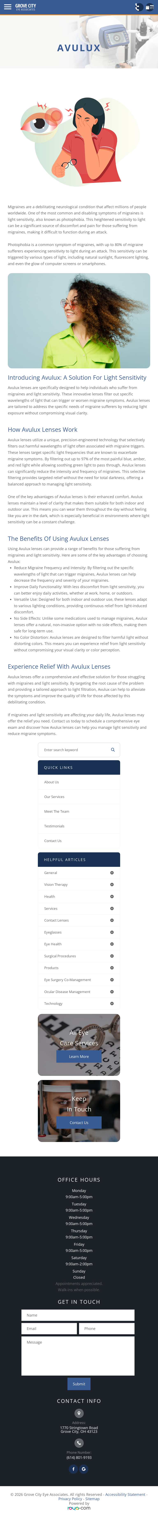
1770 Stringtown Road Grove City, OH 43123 (79, 1429)
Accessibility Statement (125, 1494)
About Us (51, 782)
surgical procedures (60, 956)
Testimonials (54, 826)
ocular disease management (67, 991)
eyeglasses (53, 932)
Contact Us (53, 840)
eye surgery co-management (67, 979)
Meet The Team (56, 811)
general (50, 872)
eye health (53, 944)
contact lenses (56, 920)
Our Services (54, 796)
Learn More (79, 1056)
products (51, 967)
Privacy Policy (70, 1498)
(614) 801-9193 (79, 1457)
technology (53, 1003)
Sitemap (92, 1498)
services (50, 908)
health (49, 896)
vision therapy (56, 884)
